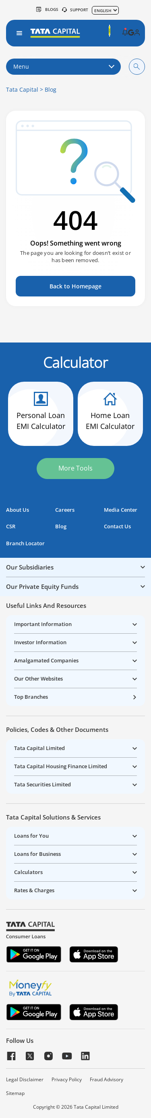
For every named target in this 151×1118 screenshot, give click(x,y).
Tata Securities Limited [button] (42, 784)
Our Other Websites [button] (38, 678)
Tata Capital (22, 89)
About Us (17, 509)
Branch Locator (25, 543)
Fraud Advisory (106, 1079)
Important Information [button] (43, 624)
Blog (50, 89)
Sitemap (15, 1093)
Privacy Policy (67, 1079)
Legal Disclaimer (24, 1079)
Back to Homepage (75, 286)
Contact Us (117, 526)
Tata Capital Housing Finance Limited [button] (60, 766)
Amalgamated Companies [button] (46, 660)
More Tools (75, 468)
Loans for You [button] (31, 835)
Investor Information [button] (40, 642)
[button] (125, 33)
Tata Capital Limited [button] (39, 748)
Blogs (47, 9)
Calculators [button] (28, 872)
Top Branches (31, 696)
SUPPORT (75, 9)
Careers (64, 509)
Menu (63, 66)
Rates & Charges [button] (34, 890)
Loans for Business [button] (37, 853)
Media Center (120, 509)
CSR (10, 526)
